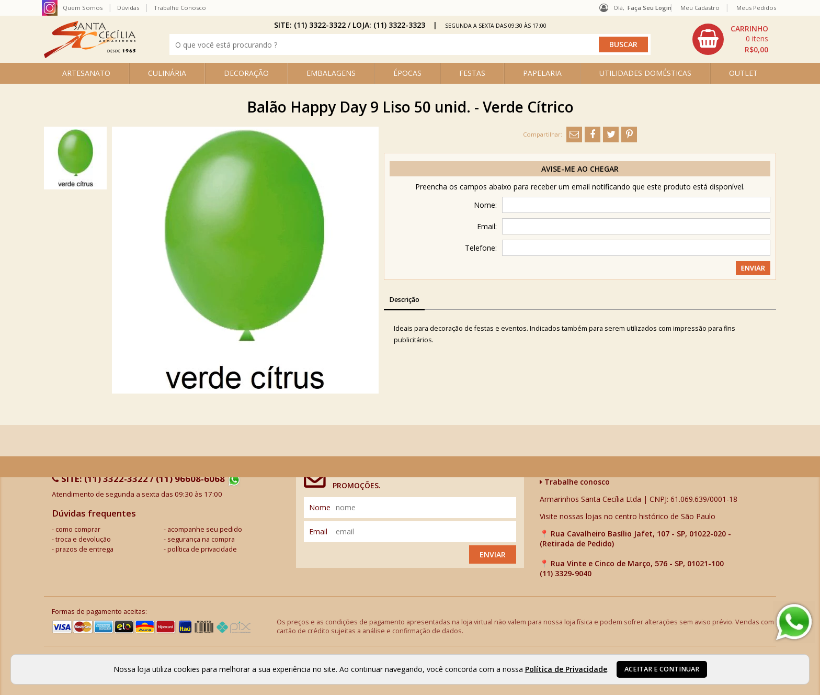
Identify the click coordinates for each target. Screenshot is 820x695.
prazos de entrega (84, 549)
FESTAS (472, 73)
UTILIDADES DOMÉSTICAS (645, 73)
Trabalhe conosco (575, 482)
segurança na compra (201, 539)
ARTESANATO (86, 73)
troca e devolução (83, 539)
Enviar (493, 554)
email (318, 531)
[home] (89, 55)
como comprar (77, 529)
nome (320, 507)
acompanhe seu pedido (204, 529)
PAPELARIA (542, 73)
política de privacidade (202, 549)
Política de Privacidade (566, 669)
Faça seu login (649, 8)
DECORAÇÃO (246, 73)
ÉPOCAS (407, 73)
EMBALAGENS (331, 73)
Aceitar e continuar (661, 669)
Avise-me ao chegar (580, 169)
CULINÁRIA (167, 73)
